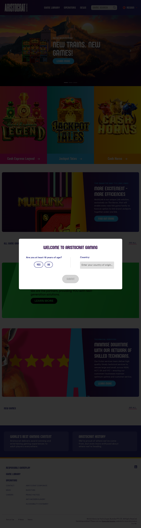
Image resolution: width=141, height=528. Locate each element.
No (48, 264)
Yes (38, 264)
